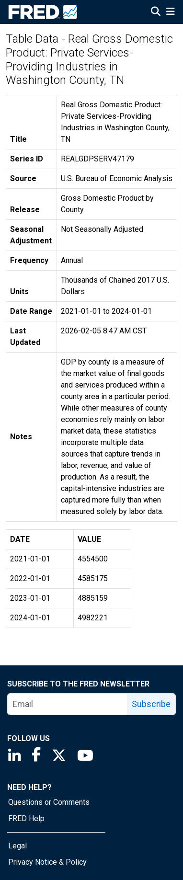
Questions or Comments (49, 802)
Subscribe (151, 704)
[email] (67, 704)
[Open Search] (155, 12)
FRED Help (26, 818)
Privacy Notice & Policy (47, 862)
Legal (17, 845)
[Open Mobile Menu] (170, 12)
